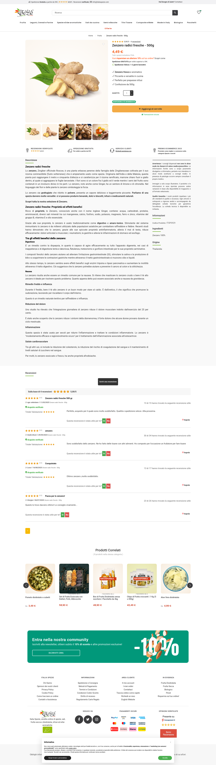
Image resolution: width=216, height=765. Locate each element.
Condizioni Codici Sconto (87, 693)
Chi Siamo (47, 683)
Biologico (168, 689)
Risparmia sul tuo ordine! (168, 696)
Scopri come (160, 58)
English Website (128, 699)
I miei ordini (128, 686)
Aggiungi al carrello (150, 109)
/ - (132, 42)
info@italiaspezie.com (101, 2)
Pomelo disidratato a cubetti (37, 597)
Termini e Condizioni (88, 689)
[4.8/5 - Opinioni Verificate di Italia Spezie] (168, 727)
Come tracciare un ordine (47, 696)
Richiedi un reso (128, 696)
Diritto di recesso (88, 696)
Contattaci (178, 2)
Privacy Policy (47, 689)
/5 (42, 151)
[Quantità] (126, 93)
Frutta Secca (168, 686)
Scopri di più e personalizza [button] (57, 758)
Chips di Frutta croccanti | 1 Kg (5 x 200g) (141, 598)
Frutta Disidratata (168, 683)
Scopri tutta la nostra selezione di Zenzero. (46, 201)
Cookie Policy (47, 693)
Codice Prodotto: (159, 223)
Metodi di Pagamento (88, 686)
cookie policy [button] (72, 748)
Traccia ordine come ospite (128, 693)
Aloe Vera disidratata (170, 597)
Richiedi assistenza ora (123, 151)
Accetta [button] (165, 758)
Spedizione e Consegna (88, 683)
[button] (170, 742)
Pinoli (168, 693)
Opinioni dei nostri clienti (47, 686)
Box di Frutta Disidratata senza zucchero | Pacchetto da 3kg (106, 598)
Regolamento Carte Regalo (87, 699)
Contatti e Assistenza (47, 699)
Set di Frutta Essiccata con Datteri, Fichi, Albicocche (71, 598)
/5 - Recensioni (74, 2)
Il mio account (128, 683)
